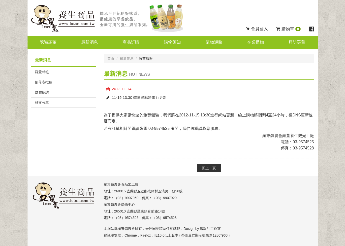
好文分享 (42, 103)
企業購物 (255, 42)
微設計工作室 (210, 229)
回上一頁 (209, 168)
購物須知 (172, 42)
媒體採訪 (42, 92)
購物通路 (214, 42)
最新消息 (89, 42)
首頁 (110, 59)
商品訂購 (131, 42)
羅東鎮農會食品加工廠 (121, 184)
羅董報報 (42, 72)
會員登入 (257, 29)
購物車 (288, 29)
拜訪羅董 (296, 42)
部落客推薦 (43, 82)
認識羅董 (48, 42)
